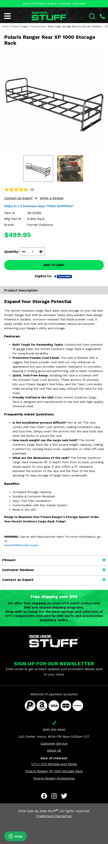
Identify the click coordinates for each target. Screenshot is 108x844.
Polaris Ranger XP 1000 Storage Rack (54, 771)
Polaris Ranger (20, 26)
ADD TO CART (54, 265)
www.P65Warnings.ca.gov (21, 545)
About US (54, 750)
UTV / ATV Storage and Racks (54, 764)
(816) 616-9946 (54, 730)
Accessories (38, 26)
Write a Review (52, 198)
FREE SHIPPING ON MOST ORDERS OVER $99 (54, 3)
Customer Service (54, 743)
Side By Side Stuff (42, 811)
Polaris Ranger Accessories (54, 778)
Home (5, 26)
